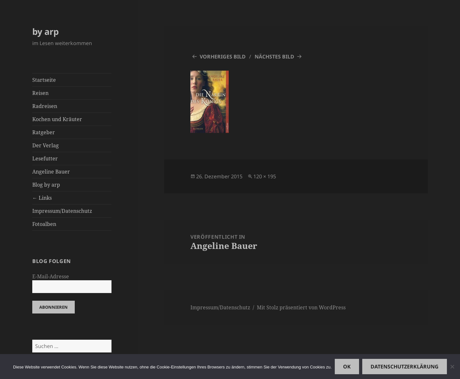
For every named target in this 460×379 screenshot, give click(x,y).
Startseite (44, 79)
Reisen (40, 93)
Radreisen (44, 106)
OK (347, 366)
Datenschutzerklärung (405, 366)
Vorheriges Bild (223, 56)
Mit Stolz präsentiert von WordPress (301, 307)
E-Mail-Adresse (50, 276)
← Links (42, 197)
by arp (45, 31)
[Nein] (452, 366)
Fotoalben (44, 224)
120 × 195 (264, 176)
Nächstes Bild (274, 56)
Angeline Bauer (51, 171)
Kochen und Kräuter (57, 119)
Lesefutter (45, 158)
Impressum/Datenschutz (62, 210)
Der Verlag (45, 145)
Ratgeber (43, 132)
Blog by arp (46, 184)
